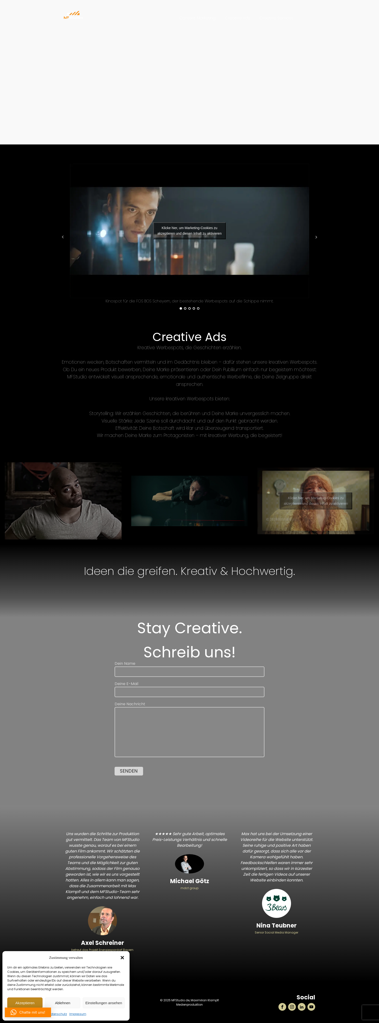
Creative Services (276, 18)
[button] (122, 957)
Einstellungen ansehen (103, 1003)
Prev (63, 237)
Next (316, 237)
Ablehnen (62, 1003)
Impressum (77, 1014)
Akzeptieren (24, 1003)
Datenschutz (57, 1014)
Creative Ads (237, 18)
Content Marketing (197, 18)
